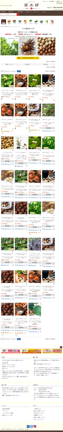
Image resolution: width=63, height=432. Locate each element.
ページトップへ (61, 347)
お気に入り (28, 11)
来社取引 (11, 11)
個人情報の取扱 (21, 429)
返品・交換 (4, 384)
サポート (35, 405)
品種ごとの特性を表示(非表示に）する (28, 58)
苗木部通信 (59, 3)
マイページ (36, 11)
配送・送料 (35, 357)
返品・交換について (39, 417)
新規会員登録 (6, 409)
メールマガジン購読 (7, 413)
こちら (24, 376)
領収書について (38, 415)
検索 (18, 14)
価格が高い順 (14, 71)
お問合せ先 (35, 384)
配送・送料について (39, 411)
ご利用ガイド (58, 1)
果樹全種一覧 (6, 26)
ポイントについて (39, 419)
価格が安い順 (8, 71)
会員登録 (51, 1)
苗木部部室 (20, 11)
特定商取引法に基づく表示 (11, 429)
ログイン (45, 1)
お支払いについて (39, 413)
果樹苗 (2, 26)
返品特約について (28, 429)
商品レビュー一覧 (7, 415)
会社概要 (3, 429)
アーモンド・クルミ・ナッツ (15, 26)
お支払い (3, 357)
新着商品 (3, 11)
